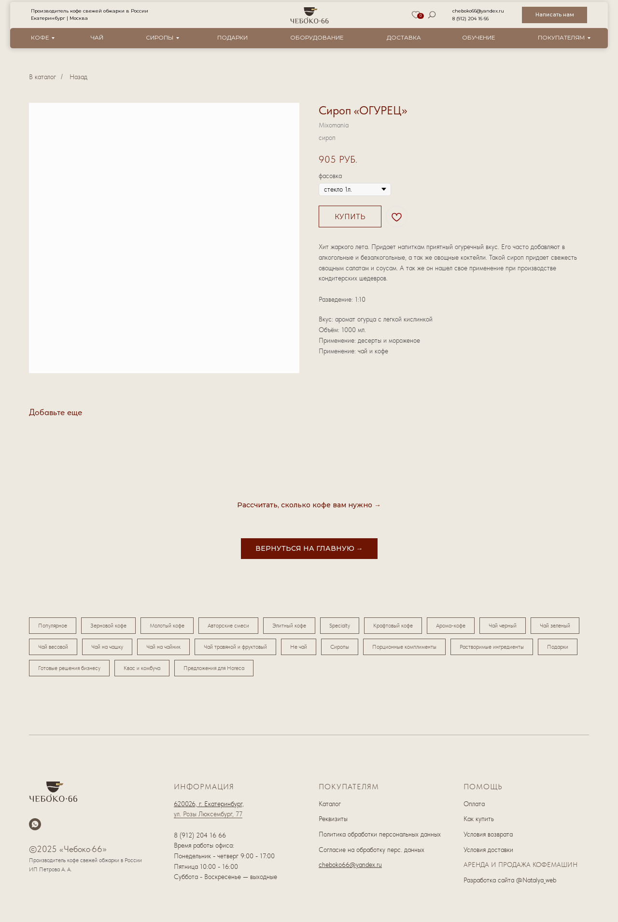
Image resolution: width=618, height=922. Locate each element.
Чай (97, 37)
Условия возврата (488, 834)
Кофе (40, 37)
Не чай (298, 646)
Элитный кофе (289, 625)
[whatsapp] (35, 824)
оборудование (316, 37)
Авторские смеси (228, 625)
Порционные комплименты (404, 646)
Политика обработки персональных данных (380, 834)
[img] (309, 15)
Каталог (330, 804)
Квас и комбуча (142, 668)
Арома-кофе (450, 625)
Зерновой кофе (108, 625)
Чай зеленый (555, 625)
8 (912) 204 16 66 (470, 18)
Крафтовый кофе (393, 625)
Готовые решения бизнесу (69, 668)
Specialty (339, 625)
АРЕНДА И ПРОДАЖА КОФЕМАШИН (520, 864)
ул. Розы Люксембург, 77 (208, 814)
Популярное (52, 625)
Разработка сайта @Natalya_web (510, 880)
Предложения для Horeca (213, 668)
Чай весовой (53, 646)
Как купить (479, 819)
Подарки (232, 37)
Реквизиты (333, 819)
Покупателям (561, 37)
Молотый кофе (167, 625)
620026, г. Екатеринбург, (209, 804)
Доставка (404, 37)
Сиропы (159, 37)
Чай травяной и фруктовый (235, 646)
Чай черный (503, 625)
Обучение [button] (478, 37)
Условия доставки (488, 849)
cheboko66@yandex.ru (478, 11)
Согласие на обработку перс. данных (371, 849)
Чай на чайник (163, 646)
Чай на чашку (107, 646)
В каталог (42, 77)
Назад (78, 77)
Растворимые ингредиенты (492, 646)
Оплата (474, 804)
